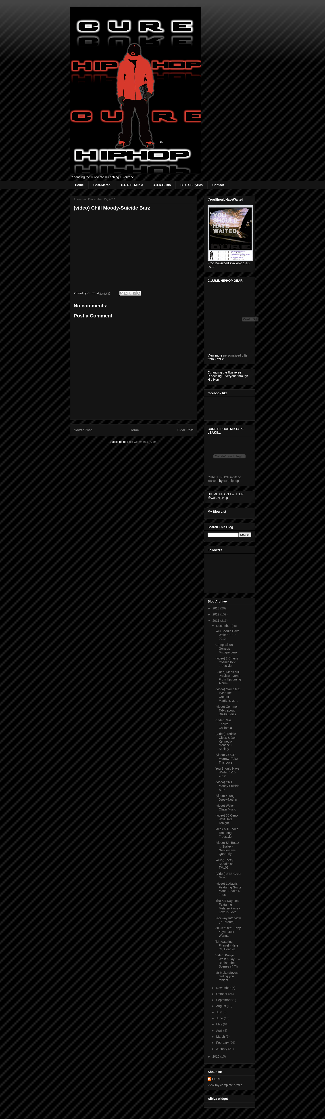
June (220, 1018)
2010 (216, 1056)
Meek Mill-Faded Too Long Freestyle (226, 832)
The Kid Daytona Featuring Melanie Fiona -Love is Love (227, 906)
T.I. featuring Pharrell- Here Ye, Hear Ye (226, 945)
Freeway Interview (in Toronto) (228, 920)
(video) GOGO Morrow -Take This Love (226, 758)
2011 (216, 620)
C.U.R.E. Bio (162, 185)
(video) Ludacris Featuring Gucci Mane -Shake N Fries (228, 889)
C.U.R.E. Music (132, 185)
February (222, 1042)
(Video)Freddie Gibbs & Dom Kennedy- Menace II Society (226, 741)
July (219, 1012)
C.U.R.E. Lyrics (191, 185)
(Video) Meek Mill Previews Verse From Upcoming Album (228, 677)
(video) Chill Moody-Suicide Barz (227, 785)
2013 (216, 608)
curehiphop (231, 481)
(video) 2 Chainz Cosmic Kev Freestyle (226, 662)
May (219, 1024)
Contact (218, 185)
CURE (216, 1079)
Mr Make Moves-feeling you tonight (227, 976)
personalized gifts (235, 355)
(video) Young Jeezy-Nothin (226, 797)
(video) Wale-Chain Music (225, 807)
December (223, 626)
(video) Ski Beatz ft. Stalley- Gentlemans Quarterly (227, 848)
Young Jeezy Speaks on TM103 (224, 863)
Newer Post (83, 430)
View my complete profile (225, 1085)
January (222, 1049)
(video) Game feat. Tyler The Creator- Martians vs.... (228, 694)
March (221, 1036)
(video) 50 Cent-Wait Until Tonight (226, 819)
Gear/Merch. (102, 185)
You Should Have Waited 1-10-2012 (227, 634)
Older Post (185, 430)
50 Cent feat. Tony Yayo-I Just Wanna (228, 931)
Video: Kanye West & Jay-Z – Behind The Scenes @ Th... (227, 960)
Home (79, 185)
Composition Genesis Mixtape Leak (226, 648)
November (223, 988)
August (221, 1006)
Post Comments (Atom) (142, 441)
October (222, 994)
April (219, 1030)
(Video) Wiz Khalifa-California (223, 724)
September (224, 1000)
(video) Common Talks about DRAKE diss (226, 710)
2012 (216, 614)
